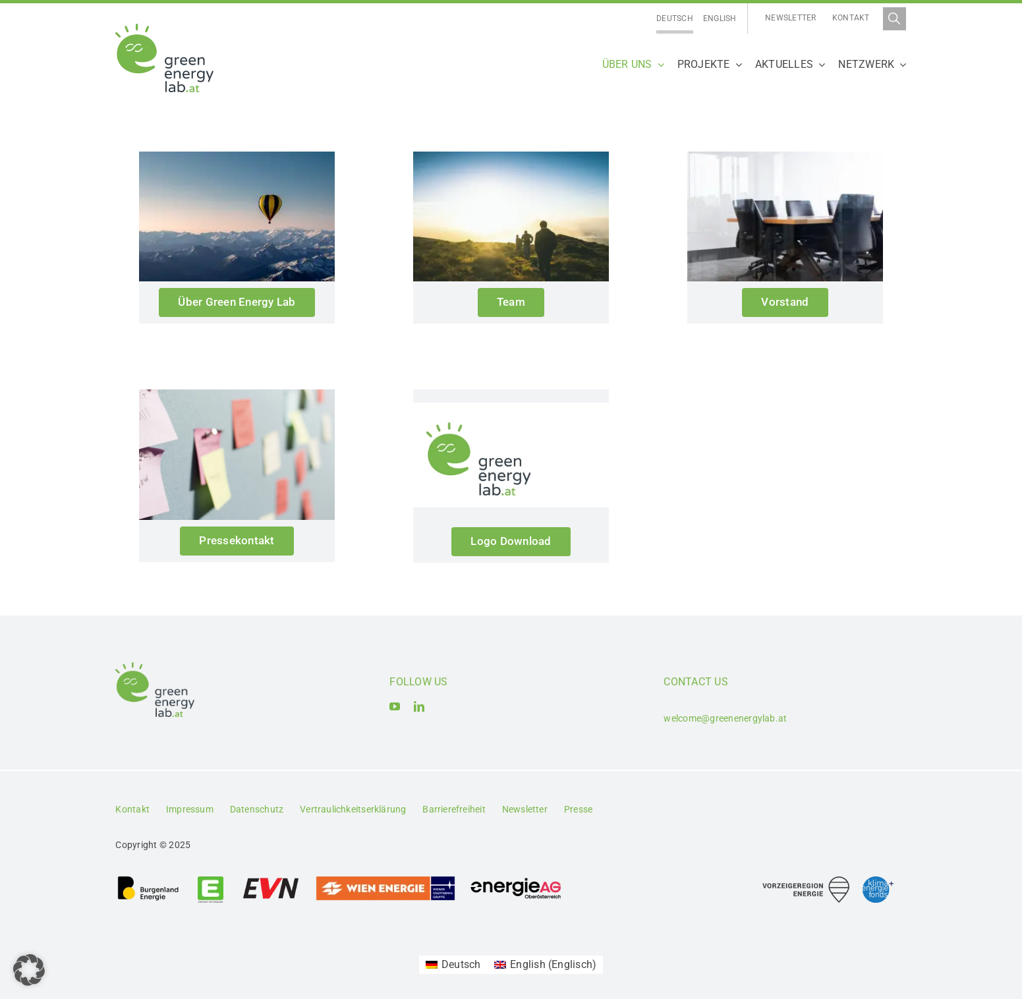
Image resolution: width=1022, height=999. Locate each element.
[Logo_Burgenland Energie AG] (148, 880)
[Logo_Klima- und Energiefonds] (878, 881)
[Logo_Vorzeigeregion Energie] (805, 881)
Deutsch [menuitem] (674, 18)
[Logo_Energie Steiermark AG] (210, 880)
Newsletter (790, 17)
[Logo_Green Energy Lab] (164, 28)
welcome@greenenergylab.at (725, 718)
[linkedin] (419, 706)
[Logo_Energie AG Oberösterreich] (516, 880)
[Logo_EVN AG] (270, 880)
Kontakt (851, 17)
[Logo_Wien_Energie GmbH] (385, 880)
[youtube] (394, 706)
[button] (29, 970)
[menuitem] (674, 19)
